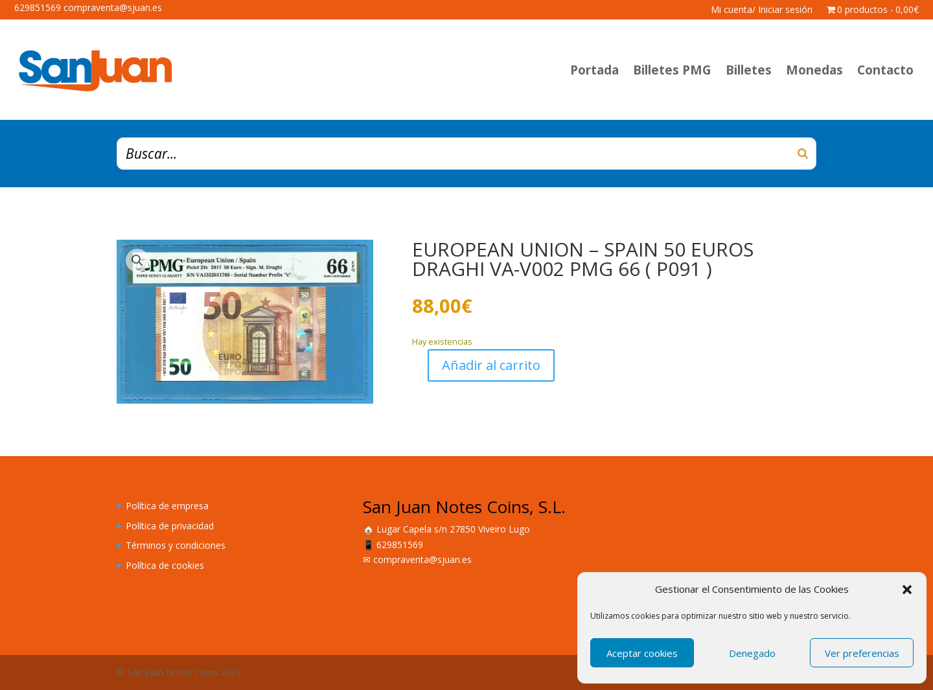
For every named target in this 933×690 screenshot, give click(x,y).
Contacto (885, 70)
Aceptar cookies (642, 653)
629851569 (399, 544)
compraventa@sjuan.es (422, 559)
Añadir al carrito (491, 365)
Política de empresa (167, 506)
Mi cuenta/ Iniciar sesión (761, 10)
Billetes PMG (672, 70)
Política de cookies (165, 565)
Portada (594, 70)
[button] (907, 589)
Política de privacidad (170, 526)
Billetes (749, 70)
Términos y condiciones (175, 545)
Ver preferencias (862, 653)
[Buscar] (803, 153)
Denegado (752, 653)
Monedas (814, 70)
